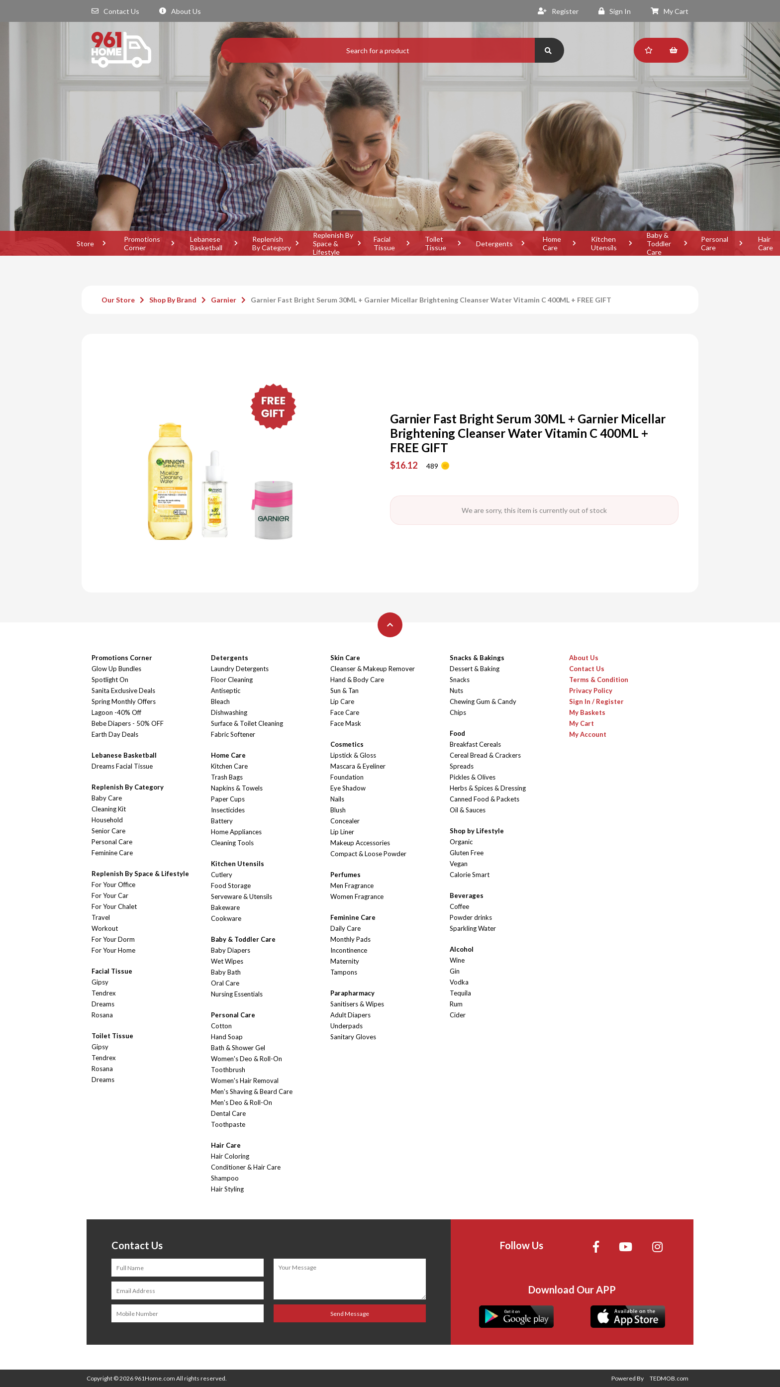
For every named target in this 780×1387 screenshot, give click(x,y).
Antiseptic (225, 690)
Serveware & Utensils (241, 896)
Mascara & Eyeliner (358, 766)
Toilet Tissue (435, 243)
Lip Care (342, 701)
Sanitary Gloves (353, 1037)
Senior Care (108, 831)
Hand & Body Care (357, 680)
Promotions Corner (142, 243)
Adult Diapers (350, 1015)
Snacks (460, 680)
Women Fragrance (357, 896)
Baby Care (107, 798)
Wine (457, 960)
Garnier (223, 300)
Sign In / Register (596, 701)
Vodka (459, 982)
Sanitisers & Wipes (357, 1004)
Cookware (226, 918)
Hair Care (226, 1145)
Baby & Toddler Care (659, 243)
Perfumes (345, 875)
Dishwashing (229, 712)
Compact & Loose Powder (368, 854)
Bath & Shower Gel (238, 1048)
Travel (101, 917)
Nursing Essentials (237, 994)
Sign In (614, 11)
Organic (461, 842)
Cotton (221, 1026)
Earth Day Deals (115, 734)
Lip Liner (342, 832)
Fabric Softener (233, 734)
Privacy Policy (590, 690)
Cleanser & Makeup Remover (372, 669)
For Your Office (113, 885)
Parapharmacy (352, 993)
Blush (338, 810)
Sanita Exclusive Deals (123, 690)
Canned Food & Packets (484, 799)
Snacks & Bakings (477, 658)
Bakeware (225, 907)
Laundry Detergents (240, 669)
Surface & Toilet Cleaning (247, 723)
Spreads (462, 766)
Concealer (345, 821)
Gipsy (100, 982)
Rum (456, 1004)
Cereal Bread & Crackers (485, 755)
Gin (455, 971)
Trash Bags (227, 777)
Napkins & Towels (237, 788)
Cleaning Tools (232, 843)
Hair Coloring (230, 1156)
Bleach (220, 701)
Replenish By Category (271, 243)
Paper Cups (228, 799)
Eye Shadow (348, 788)
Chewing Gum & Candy (483, 701)
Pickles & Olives (472, 777)
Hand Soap (227, 1037)
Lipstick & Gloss (353, 755)
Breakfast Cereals (475, 744)
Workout (105, 928)
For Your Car (110, 895)
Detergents (494, 243)
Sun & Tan (344, 690)
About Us (180, 11)
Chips (458, 712)
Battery (222, 821)
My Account (587, 734)
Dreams (103, 1004)
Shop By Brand (172, 300)
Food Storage (231, 886)
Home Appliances (236, 832)
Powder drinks (471, 917)
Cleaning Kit (109, 809)
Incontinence (348, 950)
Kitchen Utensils (604, 243)
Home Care (552, 243)
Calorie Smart (469, 875)
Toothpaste (228, 1124)
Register (558, 11)
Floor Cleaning (232, 680)
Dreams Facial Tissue (122, 766)
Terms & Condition (598, 680)
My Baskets (587, 712)
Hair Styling (227, 1189)
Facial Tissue (384, 243)
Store (85, 243)
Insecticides (228, 810)
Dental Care (228, 1113)
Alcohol (462, 949)
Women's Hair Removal (245, 1081)
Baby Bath (226, 972)
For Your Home (113, 950)
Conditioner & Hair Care (246, 1167)
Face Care (344, 712)
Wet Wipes (227, 961)
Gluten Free (467, 853)
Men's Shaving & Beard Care (251, 1091)
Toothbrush (228, 1070)
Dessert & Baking (474, 669)
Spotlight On (110, 680)
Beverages (467, 895)
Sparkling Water (473, 928)
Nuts (456, 690)
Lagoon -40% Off (116, 712)
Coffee (459, 906)
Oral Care (225, 983)
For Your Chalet (114, 906)
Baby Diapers (230, 950)
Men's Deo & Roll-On (241, 1102)
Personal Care (714, 243)
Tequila (460, 993)
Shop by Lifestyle (477, 831)
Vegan (459, 864)
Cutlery (221, 875)
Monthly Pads (350, 939)
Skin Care (345, 658)
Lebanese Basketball (206, 243)
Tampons (343, 972)
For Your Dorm (113, 939)
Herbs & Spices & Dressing (488, 788)
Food (457, 733)
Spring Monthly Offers (124, 701)
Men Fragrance (352, 886)
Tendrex (104, 993)
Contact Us (115, 11)
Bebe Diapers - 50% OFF (128, 723)
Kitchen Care (229, 766)
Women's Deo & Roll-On (246, 1059)
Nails (337, 799)
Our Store (118, 300)
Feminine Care (112, 853)
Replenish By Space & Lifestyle (333, 243)
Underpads (346, 1026)
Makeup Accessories (360, 843)
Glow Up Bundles (116, 669)
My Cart (669, 11)
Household (107, 820)
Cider (458, 1015)
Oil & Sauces (468, 810)
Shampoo (225, 1178)
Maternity (344, 961)
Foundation (347, 777)
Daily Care (345, 928)
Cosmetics (347, 744)
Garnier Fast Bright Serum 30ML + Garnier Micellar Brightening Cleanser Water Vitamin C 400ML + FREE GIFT (431, 300)
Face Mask (345, 723)
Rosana (102, 1015)
